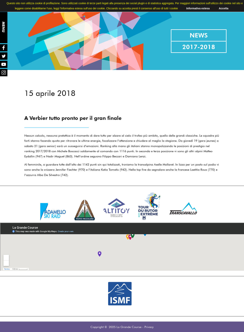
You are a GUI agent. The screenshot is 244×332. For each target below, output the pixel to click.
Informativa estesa (198, 8)
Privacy (149, 327)
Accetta (223, 8)
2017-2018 (198, 47)
